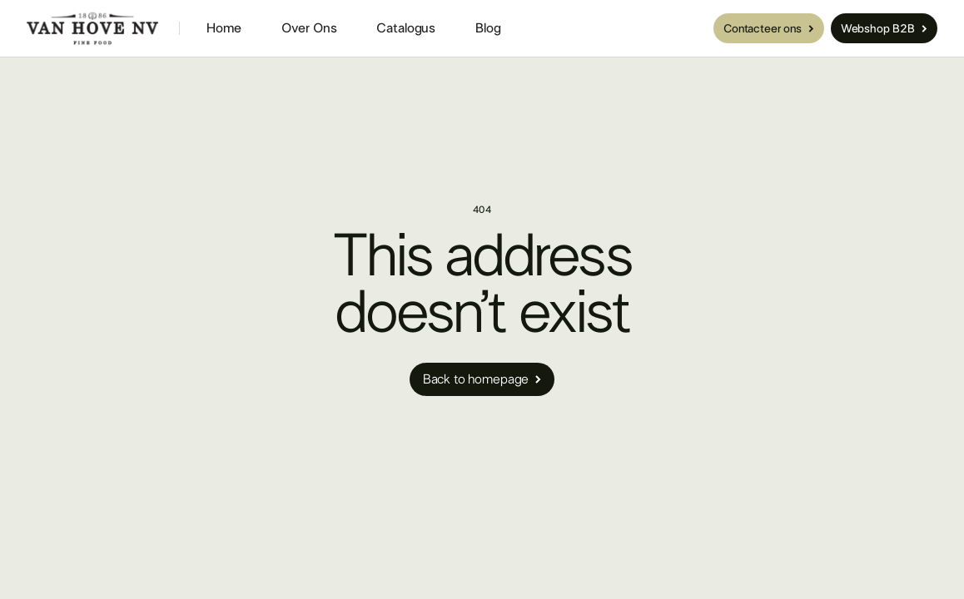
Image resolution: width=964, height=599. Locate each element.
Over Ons (309, 28)
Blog (487, 28)
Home (223, 28)
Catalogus (405, 28)
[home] (93, 28)
